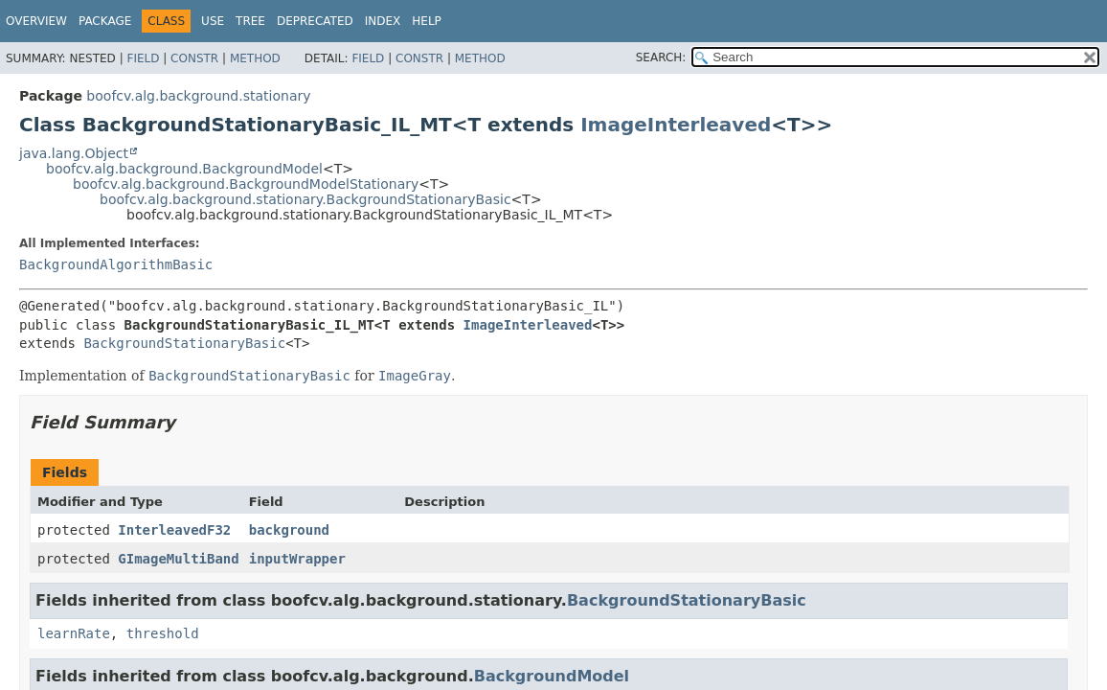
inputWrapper (297, 558)
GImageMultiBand (178, 558)
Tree (250, 21)
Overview (36, 21)
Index (383, 21)
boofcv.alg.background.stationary (198, 96)
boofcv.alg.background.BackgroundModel (184, 168)
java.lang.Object (73, 153)
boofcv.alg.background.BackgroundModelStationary (245, 184)
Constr (194, 58)
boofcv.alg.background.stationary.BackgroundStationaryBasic (305, 199)
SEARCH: (661, 57)
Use (212, 21)
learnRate (73, 633)
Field (142, 58)
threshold (162, 633)
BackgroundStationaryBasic (184, 343)
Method (255, 58)
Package (105, 21)
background (289, 530)
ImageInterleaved (675, 124)
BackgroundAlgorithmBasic (116, 264)
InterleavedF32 (174, 530)
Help (426, 21)
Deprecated (315, 21)
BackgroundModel (551, 676)
